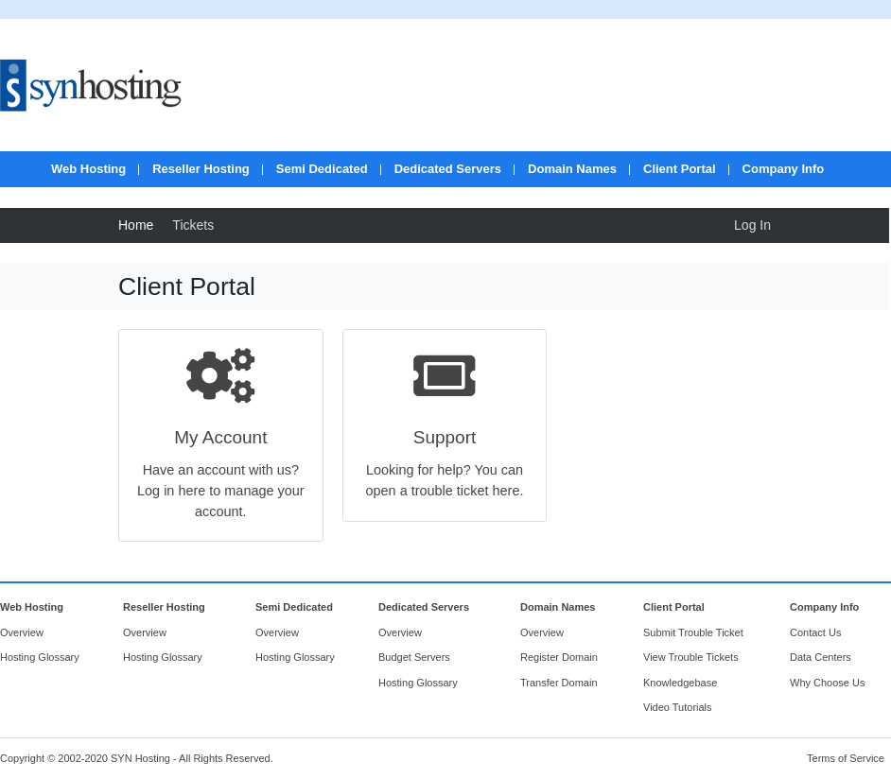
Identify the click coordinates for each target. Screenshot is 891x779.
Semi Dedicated (322, 169)
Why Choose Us (827, 682)
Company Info (783, 169)
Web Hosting (88, 169)
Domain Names (572, 169)
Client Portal (679, 169)
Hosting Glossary (39, 657)
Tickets (193, 225)
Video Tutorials (677, 707)
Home (135, 225)
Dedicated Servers (447, 169)
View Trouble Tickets (691, 657)
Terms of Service (845, 758)
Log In (752, 225)
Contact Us (815, 632)
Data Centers (820, 657)
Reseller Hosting (201, 169)
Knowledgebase (680, 682)
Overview (22, 632)
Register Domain (559, 657)
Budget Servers (414, 657)
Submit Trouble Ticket (693, 632)
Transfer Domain (559, 682)
